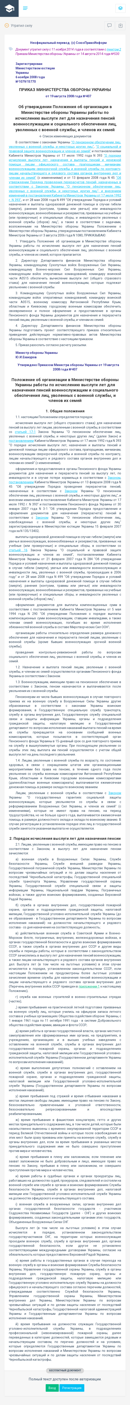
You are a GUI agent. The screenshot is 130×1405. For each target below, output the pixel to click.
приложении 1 (89, 986)
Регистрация (71, 1388)
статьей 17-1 (25, 432)
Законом (114, 477)
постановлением (21, 440)
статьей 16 (18, 550)
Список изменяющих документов (65, 136)
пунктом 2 (114, 49)
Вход (52, 1388)
